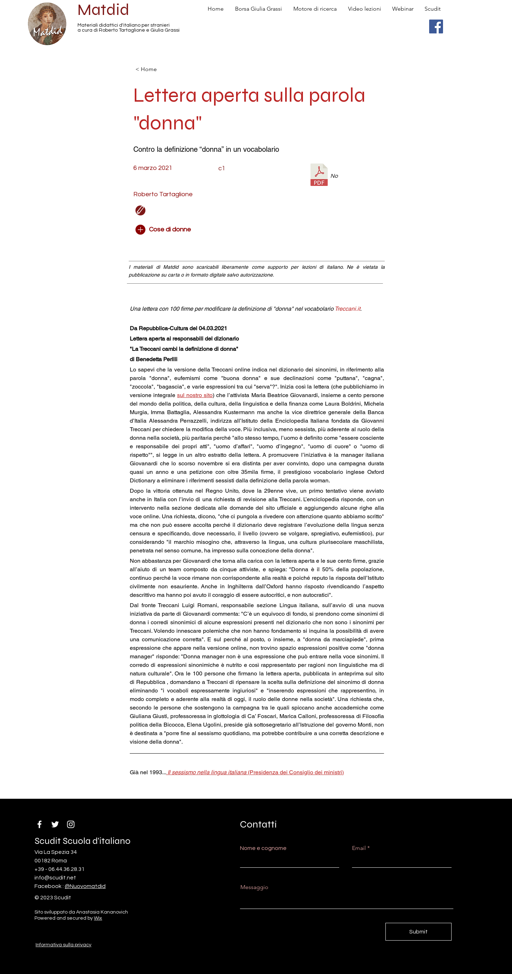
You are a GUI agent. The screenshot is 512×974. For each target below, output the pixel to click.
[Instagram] (71, 824)
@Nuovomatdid (85, 886)
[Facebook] (436, 26)
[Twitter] (55, 824)
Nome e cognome (263, 848)
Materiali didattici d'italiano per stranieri (124, 25)
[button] (215, 210)
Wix (98, 918)
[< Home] (158, 69)
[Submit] (418, 932)
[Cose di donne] (174, 230)
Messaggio (254, 887)
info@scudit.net (55, 878)
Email (359, 848)
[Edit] (140, 210)
